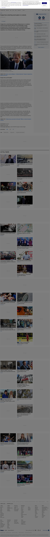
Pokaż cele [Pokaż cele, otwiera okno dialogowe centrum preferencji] (44, 5)
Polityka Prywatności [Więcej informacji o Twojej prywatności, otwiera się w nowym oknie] (3, 7)
